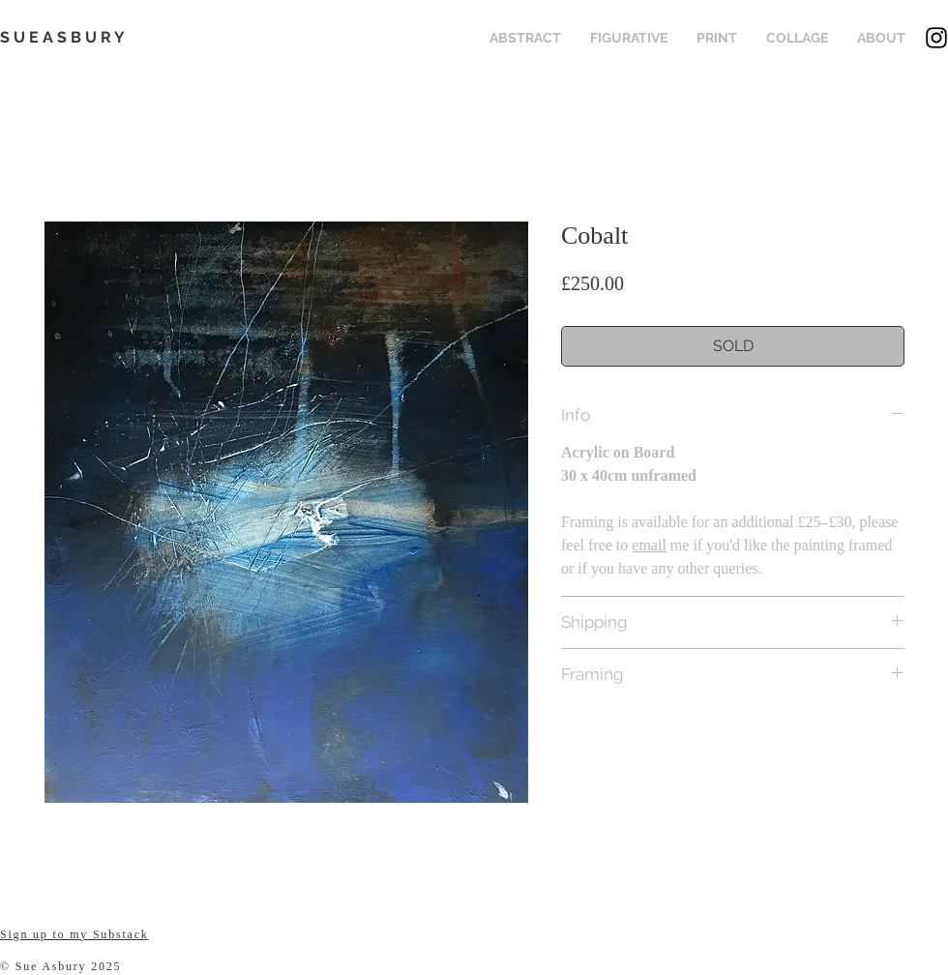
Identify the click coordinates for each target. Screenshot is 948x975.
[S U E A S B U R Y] (71, 37)
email (649, 545)
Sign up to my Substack (74, 934)
